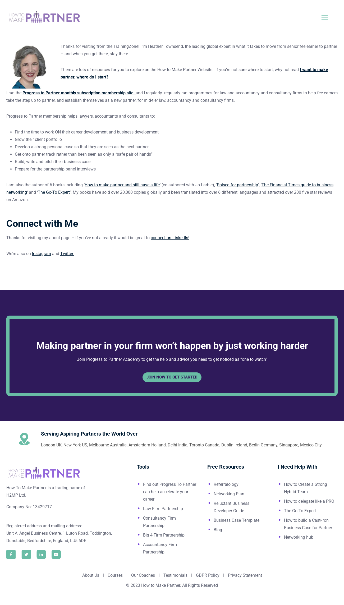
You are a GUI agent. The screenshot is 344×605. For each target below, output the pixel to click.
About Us (90, 575)
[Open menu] (327, 17)
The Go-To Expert (54, 192)
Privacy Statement (245, 575)
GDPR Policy (207, 575)
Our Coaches (143, 575)
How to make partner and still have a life (122, 184)
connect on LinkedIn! (170, 237)
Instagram (41, 253)
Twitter (67, 253)
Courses (115, 575)
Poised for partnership (237, 184)
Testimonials (176, 575)
